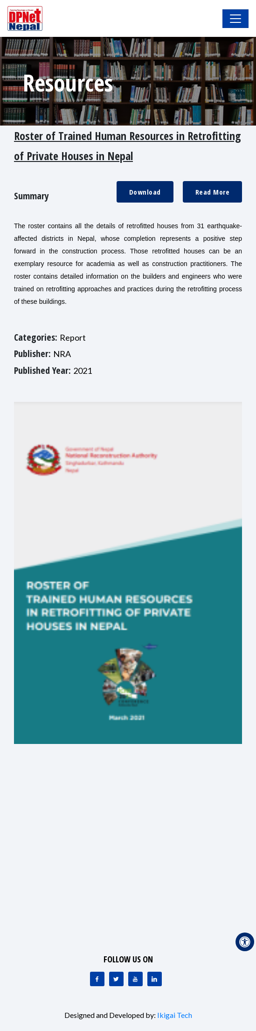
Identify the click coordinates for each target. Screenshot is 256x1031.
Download (145, 191)
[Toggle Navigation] (235, 18)
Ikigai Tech (174, 1014)
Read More (212, 191)
